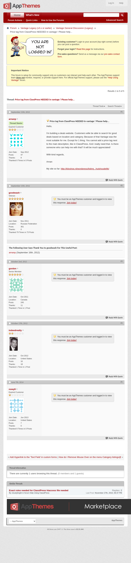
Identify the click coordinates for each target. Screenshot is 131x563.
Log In (111, 3)
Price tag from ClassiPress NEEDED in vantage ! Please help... (45, 99)
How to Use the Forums (52, 20)
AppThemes (117, 520)
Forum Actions (15, 20)
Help (121, 3)
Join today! (72, 203)
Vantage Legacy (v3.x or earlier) (36, 28)
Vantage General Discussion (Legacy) (74, 28)
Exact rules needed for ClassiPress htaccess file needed (38, 490)
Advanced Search (114, 20)
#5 (122, 382)
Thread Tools (98, 106)
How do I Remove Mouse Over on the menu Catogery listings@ (90, 457)
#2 (122, 185)
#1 (122, 112)
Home (17, 15)
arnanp (12, 252)
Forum (13, 28)
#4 (122, 323)
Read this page (83, 49)
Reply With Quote (114, 180)
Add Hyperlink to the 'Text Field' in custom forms (33, 457)
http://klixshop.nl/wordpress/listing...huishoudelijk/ (85, 168)
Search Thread (114, 106)
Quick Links (32, 20)
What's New (32, 15)
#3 (122, 261)
